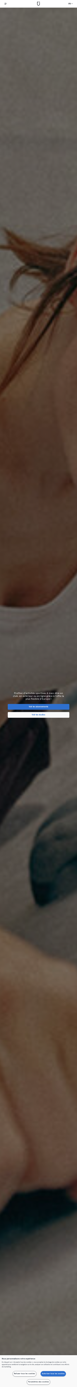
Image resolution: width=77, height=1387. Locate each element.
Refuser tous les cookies (24, 1374)
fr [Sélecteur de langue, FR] (70, 3)
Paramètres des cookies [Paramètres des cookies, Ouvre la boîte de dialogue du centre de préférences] (38, 1382)
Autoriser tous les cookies (53, 1374)
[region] (38, 1371)
